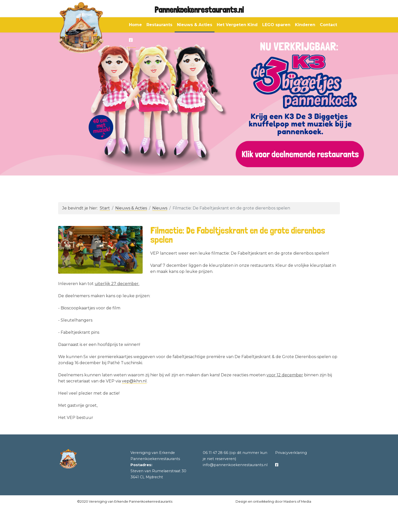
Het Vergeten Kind (237, 24)
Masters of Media (297, 501)
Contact (328, 24)
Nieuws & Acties (194, 24)
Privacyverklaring (291, 452)
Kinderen (305, 24)
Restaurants (159, 24)
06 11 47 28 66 (215, 452)
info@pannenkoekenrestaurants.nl (235, 465)
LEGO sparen (276, 24)
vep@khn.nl (134, 381)
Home (135, 24)
